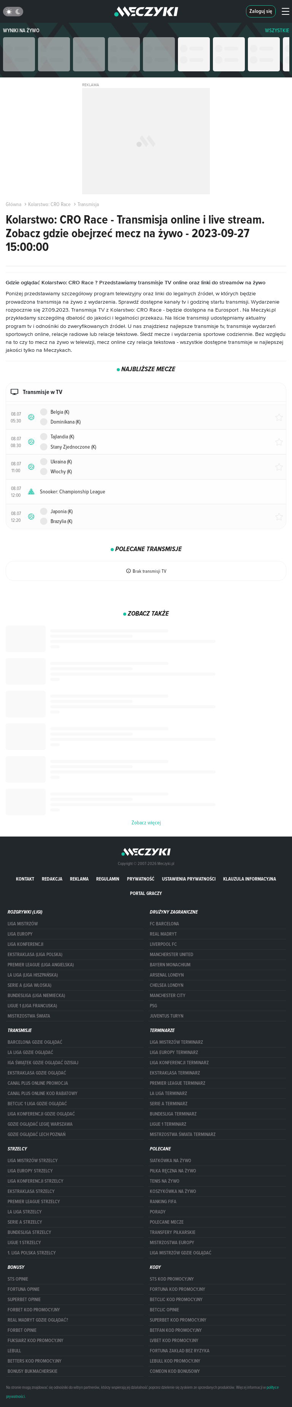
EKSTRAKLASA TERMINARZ (175, 1073)
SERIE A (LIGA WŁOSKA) (29, 985)
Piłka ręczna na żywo (173, 1171)
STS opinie (18, 1279)
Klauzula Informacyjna (249, 878)
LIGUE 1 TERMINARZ (168, 1124)
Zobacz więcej (146, 822)
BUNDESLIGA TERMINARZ (173, 1114)
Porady (158, 1212)
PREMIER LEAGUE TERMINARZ (177, 1083)
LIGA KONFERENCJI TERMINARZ (179, 1063)
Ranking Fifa (163, 1202)
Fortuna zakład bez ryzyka (179, 1351)
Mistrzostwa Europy (172, 1243)
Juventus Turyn (166, 1016)
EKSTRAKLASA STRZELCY (31, 1191)
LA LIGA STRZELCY (25, 1212)
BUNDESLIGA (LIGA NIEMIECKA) (36, 996)
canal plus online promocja (38, 1083)
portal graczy (146, 893)
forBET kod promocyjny (34, 1310)
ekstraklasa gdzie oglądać (37, 1073)
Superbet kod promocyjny (178, 1320)
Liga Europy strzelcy (30, 1171)
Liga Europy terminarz (174, 1052)
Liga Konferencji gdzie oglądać (41, 1114)
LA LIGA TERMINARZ (168, 1093)
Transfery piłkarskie (172, 1232)
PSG (153, 1006)
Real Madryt (163, 934)
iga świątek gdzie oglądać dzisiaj (43, 1063)
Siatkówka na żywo (170, 1161)
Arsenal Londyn (167, 975)
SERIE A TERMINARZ (168, 1104)
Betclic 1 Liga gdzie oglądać (37, 1104)
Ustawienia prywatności (189, 878)
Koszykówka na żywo (173, 1191)
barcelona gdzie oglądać (35, 1042)
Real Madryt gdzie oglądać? (38, 1320)
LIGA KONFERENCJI (25, 944)
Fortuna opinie (24, 1289)
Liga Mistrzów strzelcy (33, 1161)
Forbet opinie (22, 1330)
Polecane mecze (167, 1222)
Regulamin (107, 878)
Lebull (14, 1351)
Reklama (79, 878)
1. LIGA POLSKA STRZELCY (32, 1253)
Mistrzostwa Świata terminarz (183, 1134)
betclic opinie (164, 1310)
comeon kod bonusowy (175, 1371)
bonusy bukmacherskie (32, 1371)
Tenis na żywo (164, 1181)
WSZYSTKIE (277, 30)
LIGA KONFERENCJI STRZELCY (35, 1181)
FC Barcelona (164, 924)
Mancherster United (171, 955)
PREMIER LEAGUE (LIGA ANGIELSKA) (41, 965)
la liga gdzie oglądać (30, 1052)
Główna (13, 204)
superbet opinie (24, 1300)
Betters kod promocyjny (35, 1361)
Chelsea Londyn (166, 985)
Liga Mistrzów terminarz (176, 1042)
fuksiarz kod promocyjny (35, 1341)
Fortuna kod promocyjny (177, 1289)
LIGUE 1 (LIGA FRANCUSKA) (32, 1006)
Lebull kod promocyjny (175, 1361)
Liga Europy (20, 934)
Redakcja (52, 878)
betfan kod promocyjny (176, 1330)
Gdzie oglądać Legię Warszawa (40, 1124)
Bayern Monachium (170, 965)
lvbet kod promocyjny (174, 1341)
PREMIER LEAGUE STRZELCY (34, 1202)
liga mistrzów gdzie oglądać (180, 1253)
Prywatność (140, 878)
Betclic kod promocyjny (176, 1300)
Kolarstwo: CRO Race (47, 204)
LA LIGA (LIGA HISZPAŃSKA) (33, 975)
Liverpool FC (163, 944)
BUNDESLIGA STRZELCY (29, 1232)
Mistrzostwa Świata (29, 1016)
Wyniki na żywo (21, 30)
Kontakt (25, 878)
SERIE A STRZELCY (25, 1222)
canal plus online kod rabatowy (43, 1093)
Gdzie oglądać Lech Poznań (36, 1134)
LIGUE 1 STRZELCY (24, 1243)
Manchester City (168, 996)
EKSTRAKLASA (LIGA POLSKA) (35, 955)
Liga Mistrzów (23, 924)
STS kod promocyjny (172, 1279)
